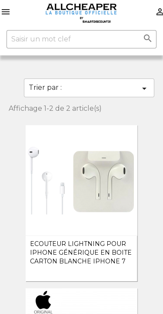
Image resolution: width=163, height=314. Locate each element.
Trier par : (89, 88)
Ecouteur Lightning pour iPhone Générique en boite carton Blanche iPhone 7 (81, 252)
